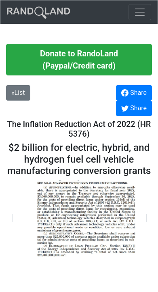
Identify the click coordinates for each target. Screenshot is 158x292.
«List (18, 93)
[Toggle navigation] (140, 12)
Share (134, 93)
